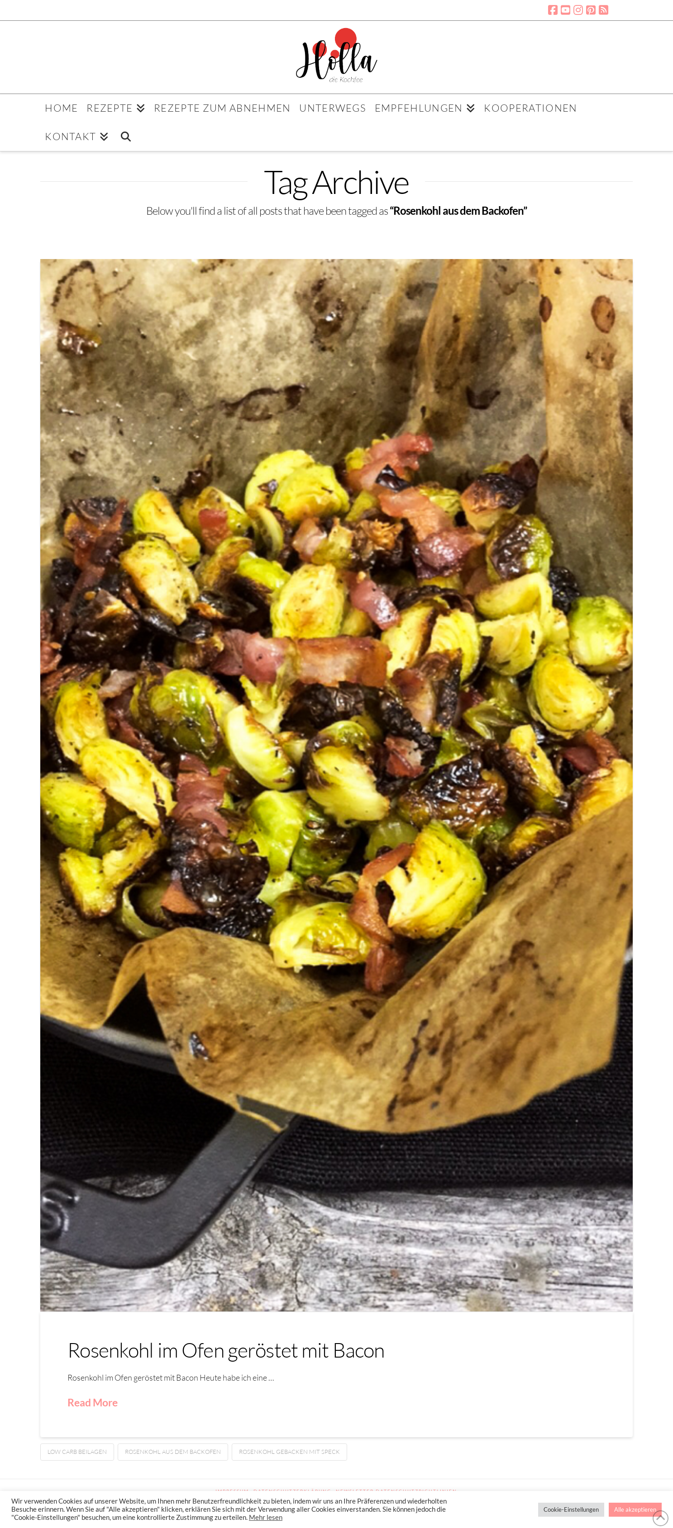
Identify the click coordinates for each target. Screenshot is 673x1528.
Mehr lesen (265, 1517)
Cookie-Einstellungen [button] (571, 1509)
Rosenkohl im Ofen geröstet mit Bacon (225, 1349)
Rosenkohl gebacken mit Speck (289, 1451)
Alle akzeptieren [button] (635, 1509)
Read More (92, 1402)
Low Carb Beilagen (77, 1451)
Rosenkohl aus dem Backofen (173, 1451)
